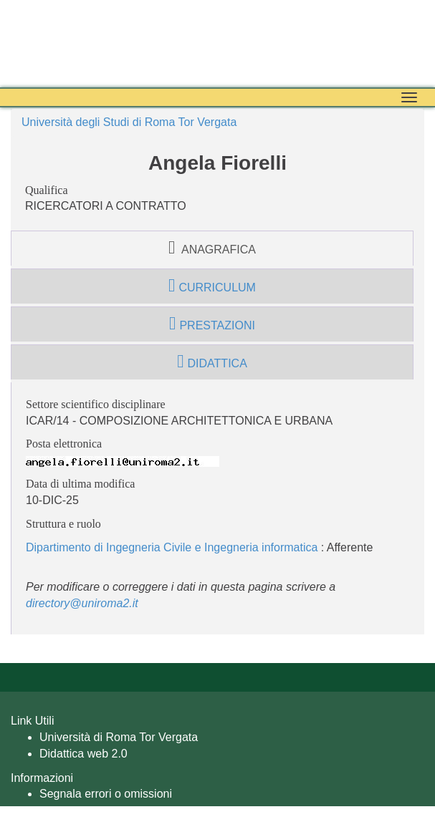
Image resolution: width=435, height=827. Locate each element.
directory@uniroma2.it (82, 603)
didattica (212, 361)
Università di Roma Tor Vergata (118, 737)
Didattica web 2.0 (83, 754)
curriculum (212, 285)
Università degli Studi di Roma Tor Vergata (128, 122)
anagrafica (212, 247)
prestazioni (212, 323)
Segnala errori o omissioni (105, 794)
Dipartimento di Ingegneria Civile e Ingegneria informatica (171, 547)
